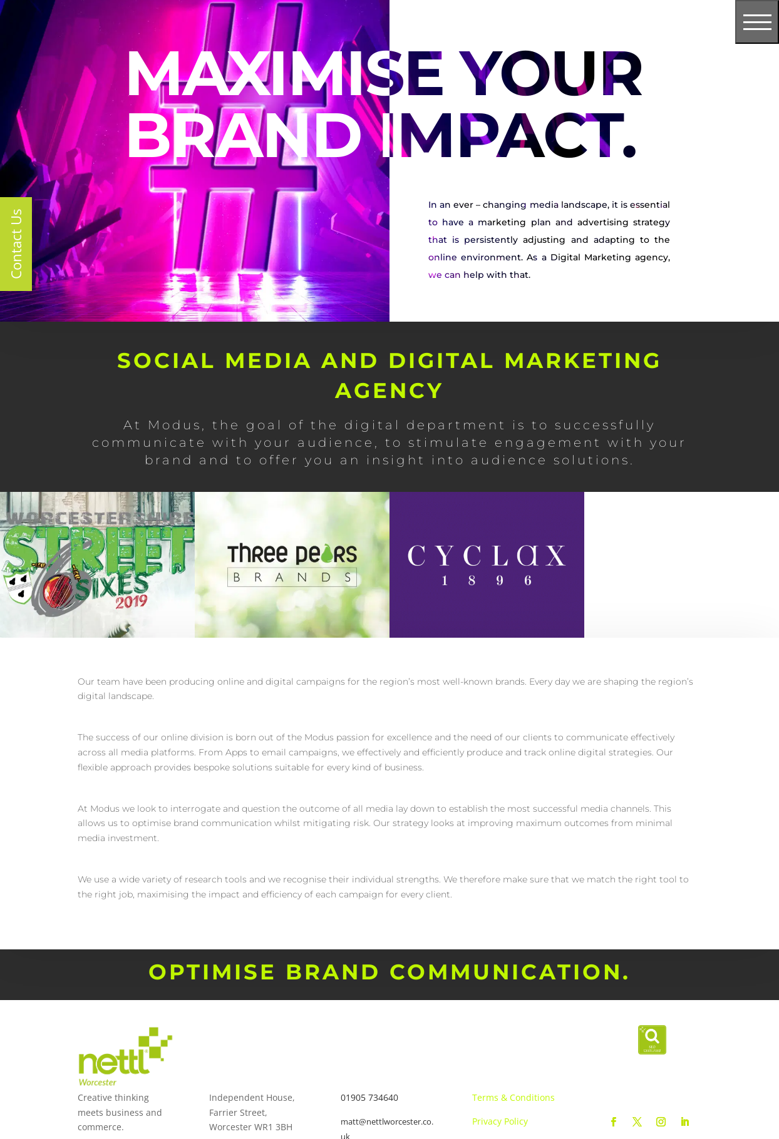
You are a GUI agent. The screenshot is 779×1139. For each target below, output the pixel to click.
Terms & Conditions (513, 1097)
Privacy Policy (500, 1121)
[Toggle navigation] (757, 22)
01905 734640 (369, 1097)
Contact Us (15, 244)
